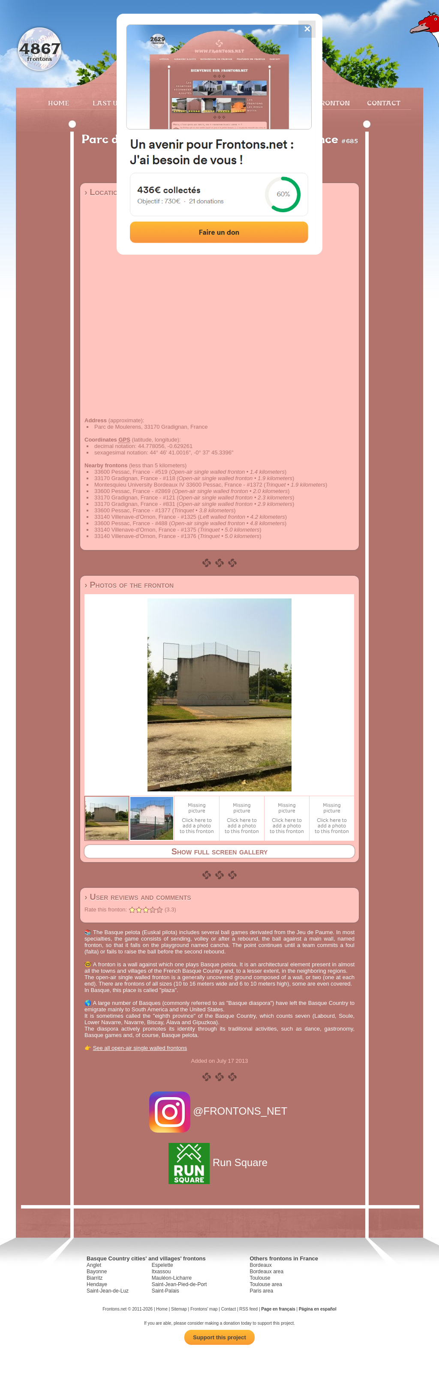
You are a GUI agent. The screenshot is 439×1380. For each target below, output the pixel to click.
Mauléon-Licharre (172, 1278)
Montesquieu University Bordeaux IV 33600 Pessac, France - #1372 (178, 484)
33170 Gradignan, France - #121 (134, 497)
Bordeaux (260, 1265)
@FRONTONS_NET (219, 1111)
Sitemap (179, 1309)
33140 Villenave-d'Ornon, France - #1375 (145, 529)
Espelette (162, 1265)
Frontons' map (204, 1309)
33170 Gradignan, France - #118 (134, 478)
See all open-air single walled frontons (140, 1048)
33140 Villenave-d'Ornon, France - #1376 (145, 536)
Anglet (94, 1265)
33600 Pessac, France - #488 (131, 523)
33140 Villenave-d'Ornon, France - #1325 (145, 517)
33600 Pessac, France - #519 (131, 472)
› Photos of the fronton (129, 584)
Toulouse (260, 1278)
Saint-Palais (165, 1291)
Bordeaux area (266, 1272)
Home (58, 103)
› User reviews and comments (137, 897)
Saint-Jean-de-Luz (108, 1291)
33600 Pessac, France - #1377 (132, 510)
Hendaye (97, 1284)
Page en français (278, 1309)
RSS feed (248, 1309)
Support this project (219, 1337)
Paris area (261, 1291)
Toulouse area (266, 1284)
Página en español (318, 1309)
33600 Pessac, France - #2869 (132, 491)
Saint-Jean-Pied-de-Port (179, 1284)
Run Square (219, 1162)
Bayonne (97, 1272)
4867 (39, 48)
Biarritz (94, 1278)
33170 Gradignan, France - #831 (134, 504)
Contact (382, 103)
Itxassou (161, 1272)
